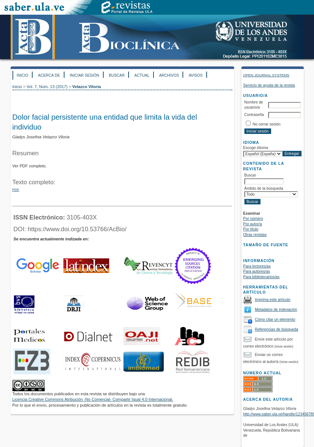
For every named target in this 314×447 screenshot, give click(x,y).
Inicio (23, 75)
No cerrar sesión (266, 124)
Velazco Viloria (86, 86)
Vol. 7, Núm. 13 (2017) (46, 86)
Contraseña (254, 115)
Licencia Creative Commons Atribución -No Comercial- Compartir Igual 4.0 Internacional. (92, 399)
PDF (15, 190)
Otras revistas (255, 235)
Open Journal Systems (266, 75)
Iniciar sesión (84, 75)
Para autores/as (256, 271)
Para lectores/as (257, 266)
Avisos (196, 75)
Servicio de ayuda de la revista (269, 85)
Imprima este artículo (272, 300)
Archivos (169, 75)
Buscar (117, 75)
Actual (141, 75)
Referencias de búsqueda (276, 329)
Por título (251, 229)
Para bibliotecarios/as (261, 277)
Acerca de (49, 75)
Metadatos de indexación (276, 310)
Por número (253, 219)
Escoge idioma (255, 148)
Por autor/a (252, 224)
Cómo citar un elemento (275, 319)
